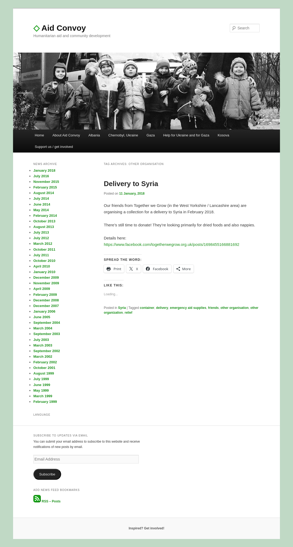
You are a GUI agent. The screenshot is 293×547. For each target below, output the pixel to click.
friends (213, 308)
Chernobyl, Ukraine (123, 135)
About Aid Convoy (66, 135)
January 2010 (44, 272)
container (147, 308)
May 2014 (41, 210)
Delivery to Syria (131, 184)
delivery (162, 308)
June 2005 (41, 317)
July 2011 (41, 255)
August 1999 (43, 373)
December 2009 (46, 278)
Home (39, 135)
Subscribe (47, 474)
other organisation (234, 308)
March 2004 (42, 328)
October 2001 (44, 368)
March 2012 (42, 244)
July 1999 (41, 379)
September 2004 (46, 323)
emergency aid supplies (188, 308)
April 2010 (41, 266)
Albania (94, 135)
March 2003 (42, 345)
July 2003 (41, 340)
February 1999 (45, 402)
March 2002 (42, 357)
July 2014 (41, 198)
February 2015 (45, 187)
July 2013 (41, 232)
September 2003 (46, 334)
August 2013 (43, 227)
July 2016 (41, 176)
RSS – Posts (47, 501)
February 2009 (45, 295)
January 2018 (44, 170)
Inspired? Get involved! (146, 528)
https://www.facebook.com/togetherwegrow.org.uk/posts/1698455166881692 (171, 244)
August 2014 (43, 193)
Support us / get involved (54, 147)
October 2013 (44, 221)
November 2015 (46, 182)
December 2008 (46, 300)
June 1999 (41, 385)
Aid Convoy (59, 27)
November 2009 (46, 283)
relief (128, 312)
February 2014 (45, 216)
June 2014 (41, 204)
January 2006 (44, 311)
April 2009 (41, 289)
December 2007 (46, 306)
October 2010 (44, 261)
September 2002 (46, 351)
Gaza (150, 135)
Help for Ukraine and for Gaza (186, 135)
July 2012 (41, 238)
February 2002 (45, 362)
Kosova (223, 135)
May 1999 (41, 390)
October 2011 (44, 249)
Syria (122, 308)
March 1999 (42, 396)
